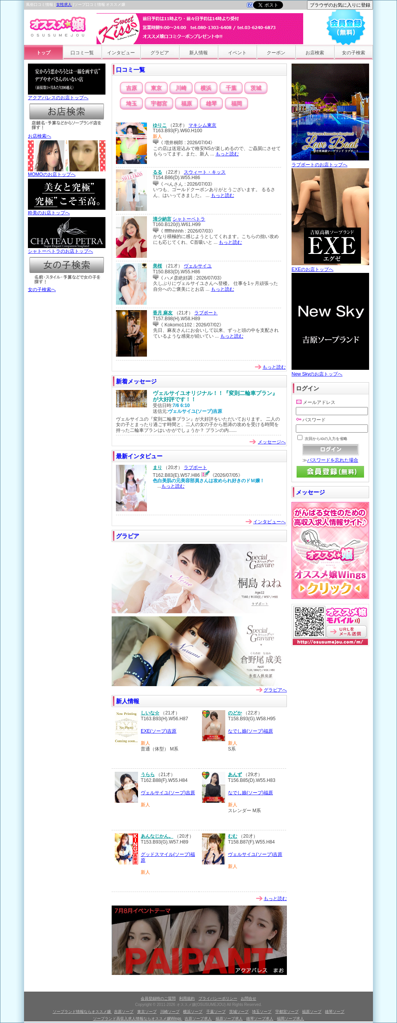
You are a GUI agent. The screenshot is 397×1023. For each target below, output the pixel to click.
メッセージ (310, 492)
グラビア (159, 52)
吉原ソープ (123, 1011)
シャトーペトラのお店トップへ (66, 249)
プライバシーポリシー (217, 998)
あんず (235, 774)
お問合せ (248, 998)
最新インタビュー (139, 456)
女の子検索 (353, 52)
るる (157, 172)
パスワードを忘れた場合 (332, 460)
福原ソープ (311, 1011)
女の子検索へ (66, 287)
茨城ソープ (239, 1011)
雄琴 (211, 103)
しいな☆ (150, 713)
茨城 (255, 88)
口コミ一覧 (82, 52)
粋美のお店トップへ (66, 210)
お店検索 (315, 52)
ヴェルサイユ (198, 266)
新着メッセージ (136, 381)
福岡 (236, 103)
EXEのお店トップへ (330, 266)
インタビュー (121, 52)
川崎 (181, 88)
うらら (148, 774)
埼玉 (131, 103)
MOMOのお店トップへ (66, 172)
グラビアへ (275, 690)
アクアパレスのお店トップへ (66, 95)
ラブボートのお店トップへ (330, 161)
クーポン (276, 52)
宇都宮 (159, 103)
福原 (186, 103)
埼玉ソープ (261, 1011)
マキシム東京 (202, 125)
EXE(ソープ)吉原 (158, 731)
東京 (156, 88)
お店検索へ (66, 134)
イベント (237, 52)
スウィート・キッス (205, 172)
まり (157, 467)
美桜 (157, 266)
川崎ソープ (170, 1011)
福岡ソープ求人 (290, 1018)
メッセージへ (272, 442)
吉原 (131, 88)
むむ (232, 836)
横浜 (205, 88)
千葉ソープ (216, 1011)
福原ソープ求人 (229, 1018)
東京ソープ (147, 1011)
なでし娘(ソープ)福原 (250, 731)
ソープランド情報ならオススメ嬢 (82, 1011)
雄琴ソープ (334, 1011)
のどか (235, 713)
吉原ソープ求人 (198, 1018)
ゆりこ (160, 125)
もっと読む (227, 154)
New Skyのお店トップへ (330, 371)
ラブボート (205, 313)
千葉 (231, 88)
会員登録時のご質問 (158, 998)
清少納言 (162, 219)
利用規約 (187, 998)
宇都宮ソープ (287, 1011)
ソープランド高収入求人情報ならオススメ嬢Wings (138, 1018)
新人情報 (198, 52)
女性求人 (64, 4)
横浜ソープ (192, 1011)
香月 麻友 (163, 313)
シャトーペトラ (189, 219)
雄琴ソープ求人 (259, 1018)
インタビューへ (269, 521)
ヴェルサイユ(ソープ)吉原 (168, 792)
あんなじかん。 (157, 836)
